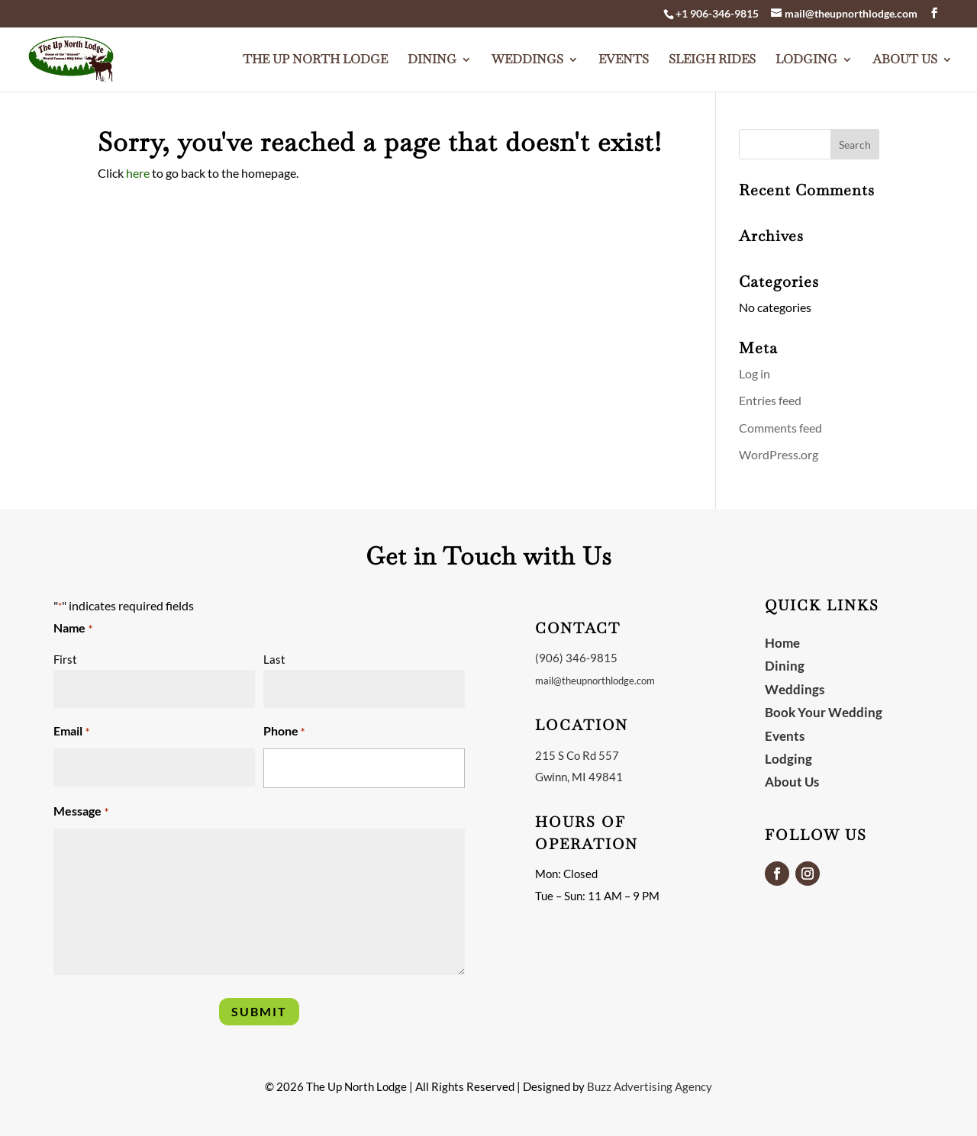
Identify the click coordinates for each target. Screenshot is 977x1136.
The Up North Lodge (315, 56)
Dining (432, 56)
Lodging (806, 56)
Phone (284, 732)
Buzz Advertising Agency (649, 1086)
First (65, 659)
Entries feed (770, 400)
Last (274, 659)
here (138, 173)
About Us (904, 56)
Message (80, 812)
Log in (754, 373)
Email (71, 732)
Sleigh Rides (712, 56)
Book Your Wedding (823, 712)
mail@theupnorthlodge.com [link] (595, 680)
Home (782, 643)
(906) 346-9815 (576, 658)
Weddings (527, 56)
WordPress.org (778, 454)
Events (623, 56)
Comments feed (780, 427)
